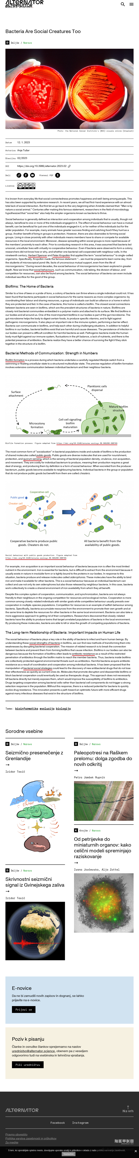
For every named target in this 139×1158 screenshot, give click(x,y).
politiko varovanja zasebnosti (111, 1150)
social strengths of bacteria (44, 643)
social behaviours (44, 270)
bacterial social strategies (37, 668)
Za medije (11, 1142)
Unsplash (128, 131)
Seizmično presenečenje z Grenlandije (34, 756)
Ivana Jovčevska (86, 869)
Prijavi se (24, 1009)
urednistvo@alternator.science (33, 1051)
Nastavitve (69, 1154)
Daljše (15, 43)
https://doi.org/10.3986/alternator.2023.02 (41, 166)
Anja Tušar (23, 150)
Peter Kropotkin (61, 255)
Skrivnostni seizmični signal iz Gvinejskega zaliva (34, 882)
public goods (43, 455)
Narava (27, 43)
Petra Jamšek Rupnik (89, 777)
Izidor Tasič (15, 772)
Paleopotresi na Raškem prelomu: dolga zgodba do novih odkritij (103, 759)
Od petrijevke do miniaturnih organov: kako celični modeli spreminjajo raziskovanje (102, 848)
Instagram (80, 1122)
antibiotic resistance (83, 654)
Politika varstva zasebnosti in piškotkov (30, 1138)
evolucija (47, 709)
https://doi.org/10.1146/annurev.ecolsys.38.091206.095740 (86, 443)
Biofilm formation (15, 360)
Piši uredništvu (28, 1065)
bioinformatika (26, 709)
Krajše (83, 830)
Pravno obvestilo (16, 1135)
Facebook (57, 1122)
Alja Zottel (111, 869)
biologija (63, 709)
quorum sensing (32, 459)
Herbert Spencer (37, 255)
